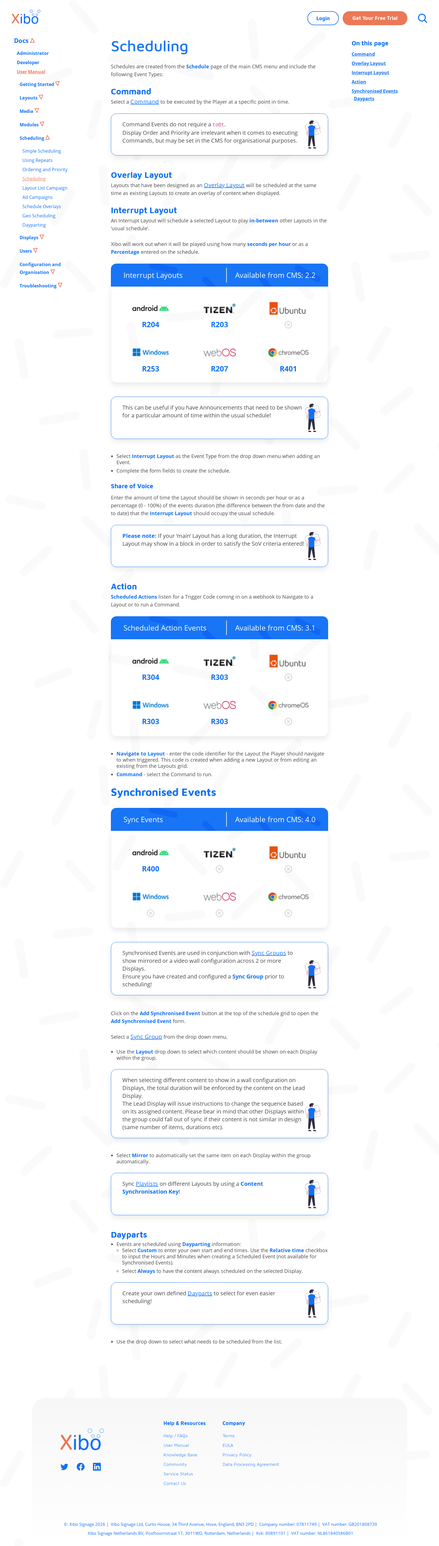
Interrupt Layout (370, 72)
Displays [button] (29, 237)
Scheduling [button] (32, 138)
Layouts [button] (29, 98)
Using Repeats (37, 160)
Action (359, 82)
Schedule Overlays (41, 206)
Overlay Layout (224, 185)
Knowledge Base (180, 1454)
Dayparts (200, 1293)
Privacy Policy (237, 1454)
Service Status (178, 1473)
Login (323, 18)
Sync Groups (269, 953)
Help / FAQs (176, 1435)
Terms (229, 1435)
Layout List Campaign (44, 188)
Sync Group (146, 1036)
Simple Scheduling (41, 151)
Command (144, 101)
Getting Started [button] (37, 84)
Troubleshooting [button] (39, 286)
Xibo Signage (81, 1524)
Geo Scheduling (38, 216)
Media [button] (27, 111)
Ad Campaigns (37, 197)
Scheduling (34, 179)
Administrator (33, 53)
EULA (228, 1445)
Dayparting (34, 225)
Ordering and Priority (44, 169)
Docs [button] (22, 40)
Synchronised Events (375, 91)
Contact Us (175, 1483)
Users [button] (26, 251)
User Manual (31, 72)
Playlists (147, 1183)
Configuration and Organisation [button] (40, 268)
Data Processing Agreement (251, 1464)
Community (175, 1464)
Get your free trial (375, 18)
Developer (28, 62)
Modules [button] (30, 125)
